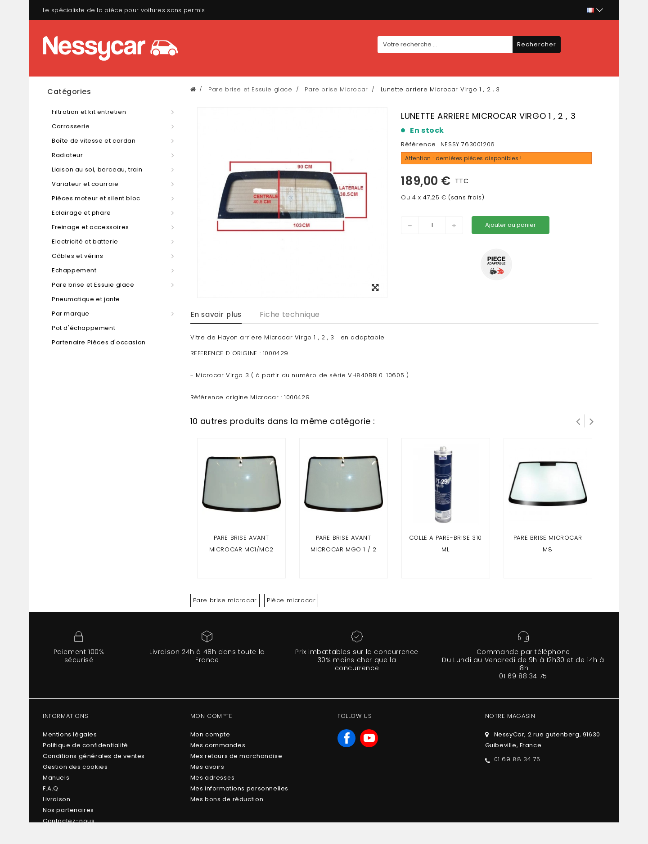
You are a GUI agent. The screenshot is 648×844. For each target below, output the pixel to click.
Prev (578, 421)
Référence (418, 144)
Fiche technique (290, 314)
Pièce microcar (291, 600)
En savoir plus (216, 314)
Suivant (591, 421)
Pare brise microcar (225, 600)
